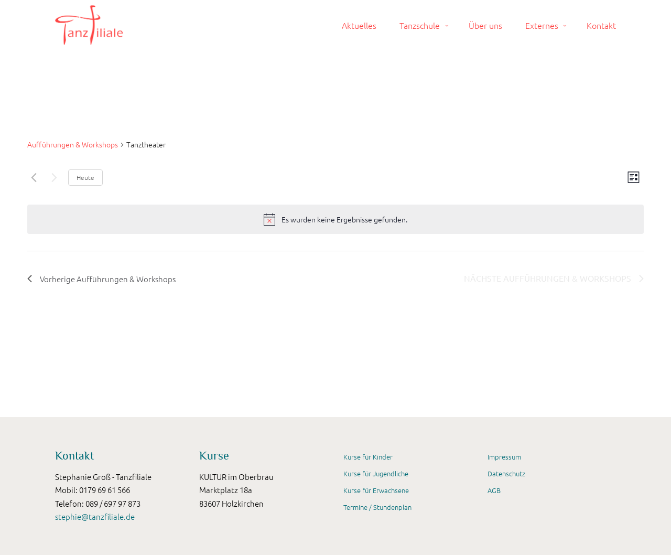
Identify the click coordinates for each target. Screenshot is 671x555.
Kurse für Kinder (368, 457)
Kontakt (601, 25)
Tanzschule (419, 25)
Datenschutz (506, 473)
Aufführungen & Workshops (72, 145)
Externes (541, 25)
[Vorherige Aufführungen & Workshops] (33, 177)
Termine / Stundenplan (377, 507)
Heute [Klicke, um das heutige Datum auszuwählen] (85, 177)
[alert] (344, 220)
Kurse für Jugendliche (375, 473)
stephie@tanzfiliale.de (95, 516)
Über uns (485, 25)
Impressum (504, 457)
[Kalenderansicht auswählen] (633, 177)
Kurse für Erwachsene (376, 490)
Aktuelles (359, 25)
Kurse (214, 455)
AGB (494, 490)
